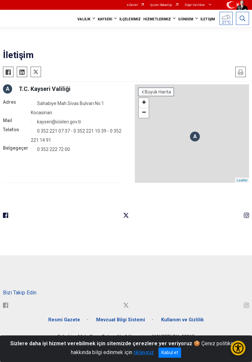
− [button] (144, 113)
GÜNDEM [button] (185, 19)
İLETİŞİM (207, 19)
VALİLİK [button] (84, 19)
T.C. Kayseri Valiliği (45, 88)
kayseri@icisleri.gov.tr (59, 121)
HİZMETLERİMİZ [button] (157, 19)
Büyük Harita (158, 92)
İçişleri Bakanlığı (161, 5)
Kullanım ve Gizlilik (182, 320)
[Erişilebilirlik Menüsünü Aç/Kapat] (238, 348)
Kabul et (169, 352)
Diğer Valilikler (195, 5)
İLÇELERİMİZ (130, 19)
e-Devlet (132, 5)
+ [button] (144, 103)
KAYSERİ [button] (105, 19)
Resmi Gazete (64, 320)
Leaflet (242, 180)
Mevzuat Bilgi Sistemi (120, 320)
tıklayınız (144, 352)
